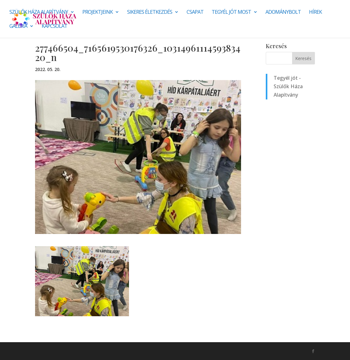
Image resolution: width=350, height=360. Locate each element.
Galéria (18, 26)
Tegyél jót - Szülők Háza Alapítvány (288, 86)
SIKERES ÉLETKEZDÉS (149, 12)
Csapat (195, 12)
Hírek (315, 12)
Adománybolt (283, 12)
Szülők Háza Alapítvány (38, 12)
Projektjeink (97, 12)
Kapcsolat (54, 26)
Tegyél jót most (231, 12)
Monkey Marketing (69, 351)
